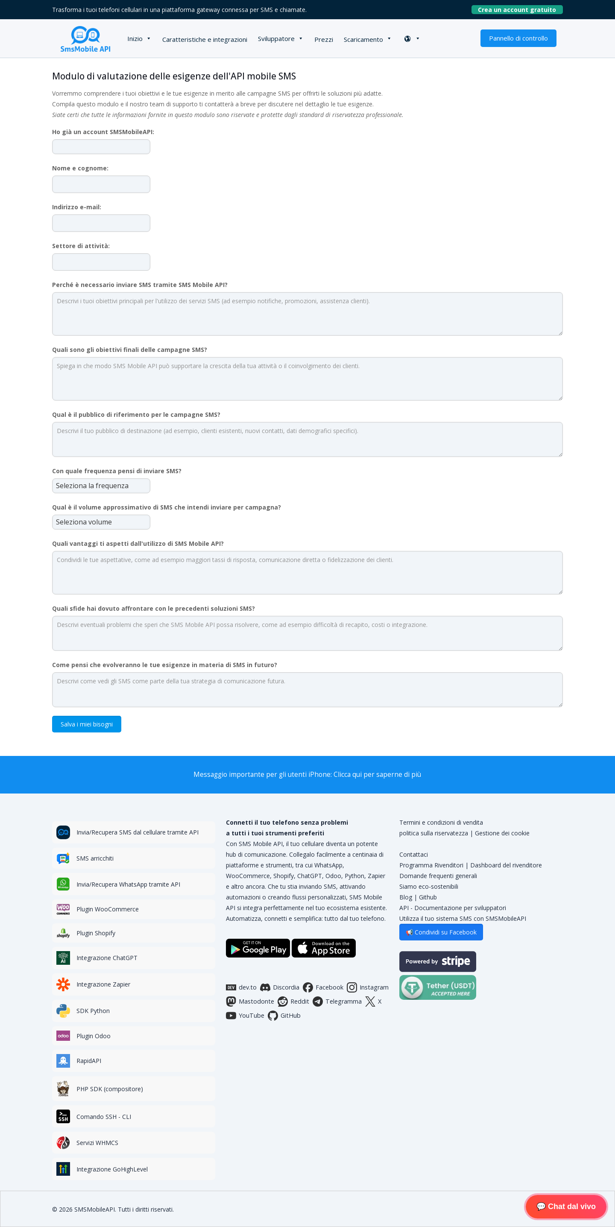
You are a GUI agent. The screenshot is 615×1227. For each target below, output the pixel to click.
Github (428, 897)
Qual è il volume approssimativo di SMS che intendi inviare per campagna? (166, 507)
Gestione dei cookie (502, 833)
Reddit (293, 1001)
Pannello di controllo (518, 38)
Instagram (368, 987)
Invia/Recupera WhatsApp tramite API (128, 884)
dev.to (241, 987)
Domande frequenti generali (438, 876)
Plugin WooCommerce (107, 909)
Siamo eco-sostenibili (428, 886)
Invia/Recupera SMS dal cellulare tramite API (137, 832)
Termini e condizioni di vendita (441, 822)
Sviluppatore (276, 38)
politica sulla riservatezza (433, 833)
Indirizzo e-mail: (76, 207)
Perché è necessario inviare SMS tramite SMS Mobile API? (140, 285)
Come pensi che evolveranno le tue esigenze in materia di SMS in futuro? (164, 665)
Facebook (323, 987)
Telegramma (337, 1001)
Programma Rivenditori (431, 865)
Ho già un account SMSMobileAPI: (103, 132)
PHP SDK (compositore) (109, 1089)
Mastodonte (250, 1001)
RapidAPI (88, 1061)
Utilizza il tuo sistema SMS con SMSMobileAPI (462, 918)
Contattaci (413, 854)
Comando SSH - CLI (103, 1117)
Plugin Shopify (95, 933)
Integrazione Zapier (103, 984)
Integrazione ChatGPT (107, 958)
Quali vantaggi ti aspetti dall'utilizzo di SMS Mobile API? (138, 543)
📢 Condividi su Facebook (441, 932)
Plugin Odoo (93, 1036)
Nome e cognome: (80, 168)
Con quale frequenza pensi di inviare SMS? (117, 471)
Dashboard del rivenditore (506, 865)
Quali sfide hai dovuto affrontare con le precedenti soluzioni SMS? (153, 608)
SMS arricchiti (95, 858)
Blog (405, 897)
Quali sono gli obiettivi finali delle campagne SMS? (129, 350)
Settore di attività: (81, 246)
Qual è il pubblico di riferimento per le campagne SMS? (136, 414)
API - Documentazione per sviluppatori (452, 908)
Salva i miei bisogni (87, 724)
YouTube (245, 1015)
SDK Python (93, 1011)
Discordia (279, 987)
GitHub (284, 1015)
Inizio (135, 38)
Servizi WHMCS (97, 1143)
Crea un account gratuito (520, 10)
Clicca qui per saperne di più (377, 774)
